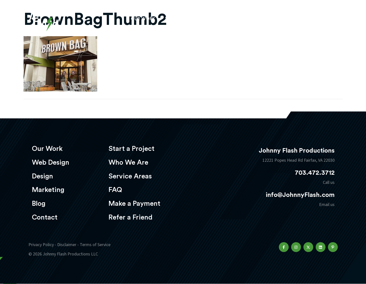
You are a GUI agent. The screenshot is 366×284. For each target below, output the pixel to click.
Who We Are (128, 162)
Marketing (243, 19)
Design (211, 19)
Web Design (179, 19)
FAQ (115, 189)
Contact (44, 217)
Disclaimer (66, 245)
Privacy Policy (41, 245)
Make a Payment (134, 203)
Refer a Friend (130, 217)
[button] (284, 247)
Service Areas (130, 176)
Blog (38, 203)
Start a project (309, 19)
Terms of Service (95, 245)
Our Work (143, 19)
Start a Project (131, 148)
